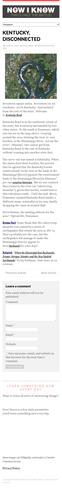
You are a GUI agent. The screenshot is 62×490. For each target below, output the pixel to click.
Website (11, 344)
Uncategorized (46, 46)
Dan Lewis (27, 46)
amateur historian (22, 183)
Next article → (50, 272)
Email (10, 335)
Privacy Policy (11, 468)
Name (9, 326)
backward (14, 246)
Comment (12, 302)
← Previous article (14, 272)
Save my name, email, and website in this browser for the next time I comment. (30, 357)
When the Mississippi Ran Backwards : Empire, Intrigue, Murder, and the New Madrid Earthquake (29, 256)
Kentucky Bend (14, 115)
